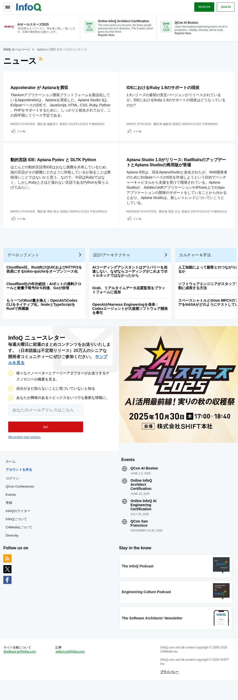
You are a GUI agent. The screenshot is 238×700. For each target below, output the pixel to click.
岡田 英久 (55, 216)
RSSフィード (43, 60)
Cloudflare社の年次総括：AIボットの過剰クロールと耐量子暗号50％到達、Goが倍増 (45, 296)
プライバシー (169, 690)
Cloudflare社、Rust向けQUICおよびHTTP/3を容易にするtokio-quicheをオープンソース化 (46, 280)
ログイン (14, 492)
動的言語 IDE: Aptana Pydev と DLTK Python (55, 161)
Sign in (224, 6)
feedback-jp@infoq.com (21, 669)
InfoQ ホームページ (18, 49)
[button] (42, 439)
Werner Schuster (143, 212)
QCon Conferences (21, 501)
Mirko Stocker (24, 123)
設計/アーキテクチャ (113, 265)
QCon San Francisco (139, 537)
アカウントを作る (20, 484)
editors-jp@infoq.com (71, 669)
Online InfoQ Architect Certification (141, 499)
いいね (23, 130)
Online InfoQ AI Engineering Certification (143, 519)
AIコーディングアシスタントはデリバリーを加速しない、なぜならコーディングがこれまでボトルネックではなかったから (131, 282)
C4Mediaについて (20, 541)
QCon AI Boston (144, 482)
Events (12, 509)
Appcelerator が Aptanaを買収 (41, 87)
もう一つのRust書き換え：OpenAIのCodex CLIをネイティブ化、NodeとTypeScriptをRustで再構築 (43, 315)
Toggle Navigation (9, 5)
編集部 (169, 123)
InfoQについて (18, 533)
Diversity (13, 550)
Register (202, 6)
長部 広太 (176, 212)
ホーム (12, 476)
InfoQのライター (19, 525)
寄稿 (10, 517)
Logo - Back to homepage (30, 5)
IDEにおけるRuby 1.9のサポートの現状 (165, 87)
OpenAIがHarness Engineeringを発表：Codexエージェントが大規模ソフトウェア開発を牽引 (131, 319)
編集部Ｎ (54, 123)
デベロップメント (25, 265)
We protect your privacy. (24, 449)
